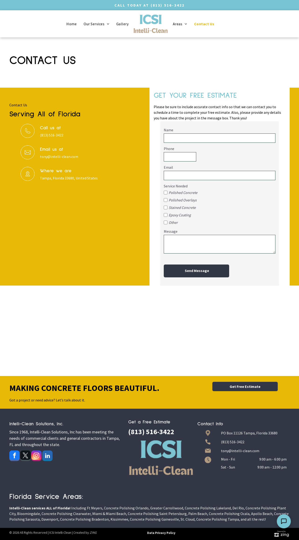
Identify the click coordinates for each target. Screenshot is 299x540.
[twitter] (25, 456)
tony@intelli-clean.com (59, 156)
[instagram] (36, 456)
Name (168, 130)
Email (168, 167)
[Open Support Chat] (284, 521)
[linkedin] (47, 456)
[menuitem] (71, 24)
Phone (169, 148)
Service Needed (176, 186)
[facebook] (14, 456)
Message (171, 231)
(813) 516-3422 (168, 5)
